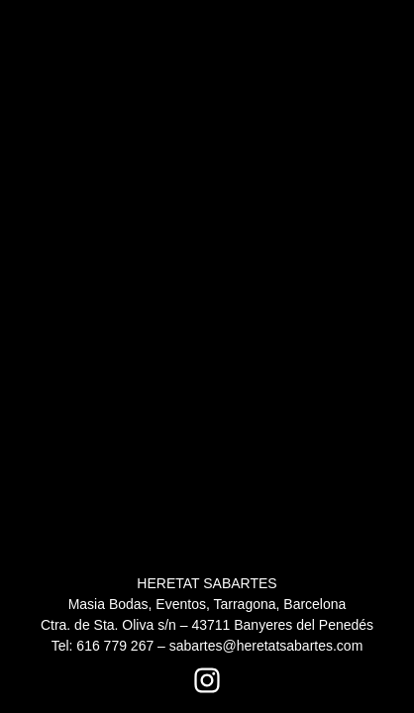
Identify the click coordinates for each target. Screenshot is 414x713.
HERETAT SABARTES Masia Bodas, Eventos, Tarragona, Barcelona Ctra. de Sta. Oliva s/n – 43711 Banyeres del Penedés (207, 604)
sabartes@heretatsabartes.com (266, 646)
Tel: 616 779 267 (103, 646)
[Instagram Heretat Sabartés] (207, 680)
